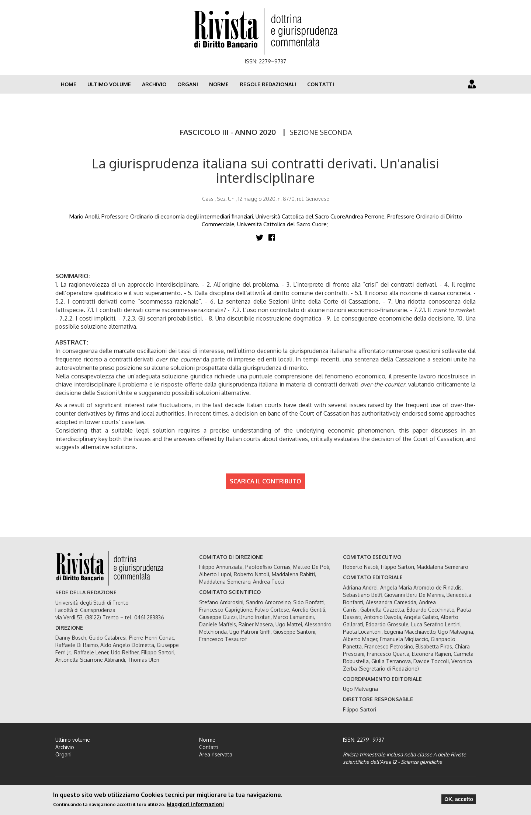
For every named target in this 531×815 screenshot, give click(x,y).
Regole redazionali (268, 84)
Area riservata (215, 754)
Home (68, 84)
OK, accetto (458, 799)
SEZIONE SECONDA (320, 132)
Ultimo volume (109, 84)
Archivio (154, 84)
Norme (219, 84)
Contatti (320, 84)
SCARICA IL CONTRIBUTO (265, 481)
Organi (187, 84)
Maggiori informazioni (195, 804)
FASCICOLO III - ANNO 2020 (228, 132)
